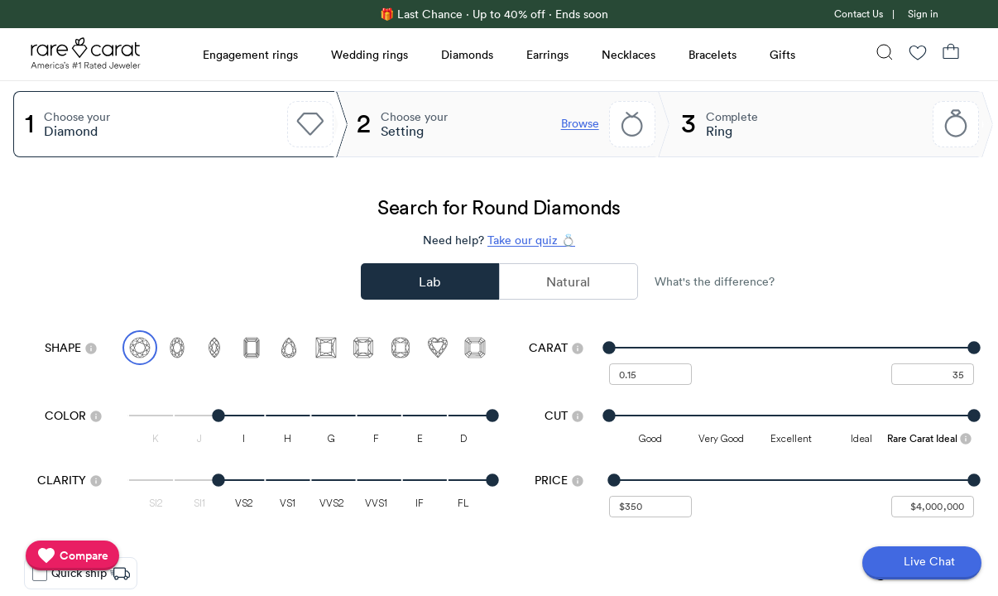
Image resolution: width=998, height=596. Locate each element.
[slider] (791, 347)
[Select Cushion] (400, 347)
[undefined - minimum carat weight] (650, 374)
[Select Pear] (288, 347)
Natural (568, 281)
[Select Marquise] (214, 347)
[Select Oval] (177, 347)
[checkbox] (39, 573)
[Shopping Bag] (951, 54)
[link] (856, 13)
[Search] (884, 54)
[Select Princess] (326, 347)
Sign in (923, 14)
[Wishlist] (917, 54)
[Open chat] (921, 562)
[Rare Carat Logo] (86, 57)
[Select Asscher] (475, 347)
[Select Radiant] (363, 347)
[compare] (72, 555)
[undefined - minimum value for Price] (650, 507)
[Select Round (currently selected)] (139, 347)
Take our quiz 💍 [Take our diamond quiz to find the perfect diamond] (531, 240)
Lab (429, 281)
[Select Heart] (437, 347)
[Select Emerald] (251, 347)
